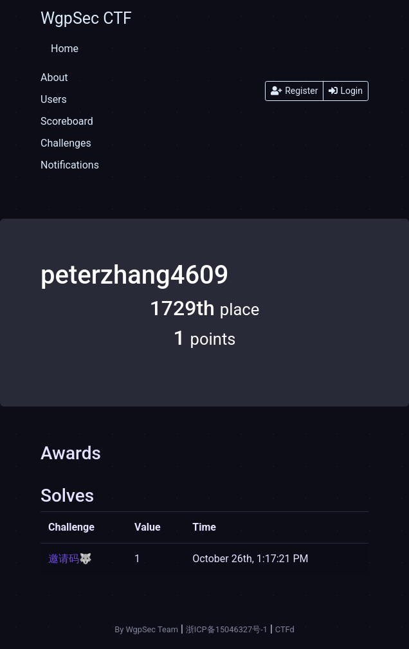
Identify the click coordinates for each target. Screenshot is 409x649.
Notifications (70, 165)
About (54, 77)
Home (64, 48)
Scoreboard (67, 121)
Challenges (66, 143)
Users (54, 99)
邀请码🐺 (70, 559)
